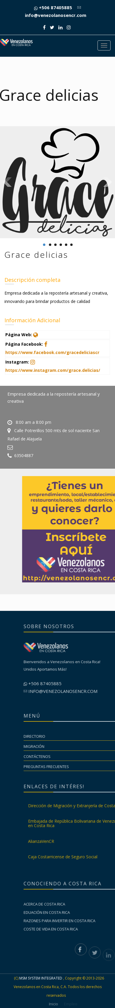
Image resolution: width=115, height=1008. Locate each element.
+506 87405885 (53, 7)
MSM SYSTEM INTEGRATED (40, 978)
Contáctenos (90, 756)
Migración (87, 746)
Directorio (87, 736)
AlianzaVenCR (94, 841)
